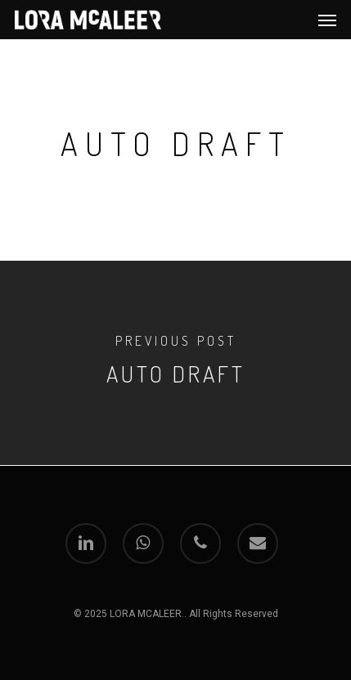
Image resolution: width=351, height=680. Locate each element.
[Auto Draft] (175, 363)
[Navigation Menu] (327, 19)
